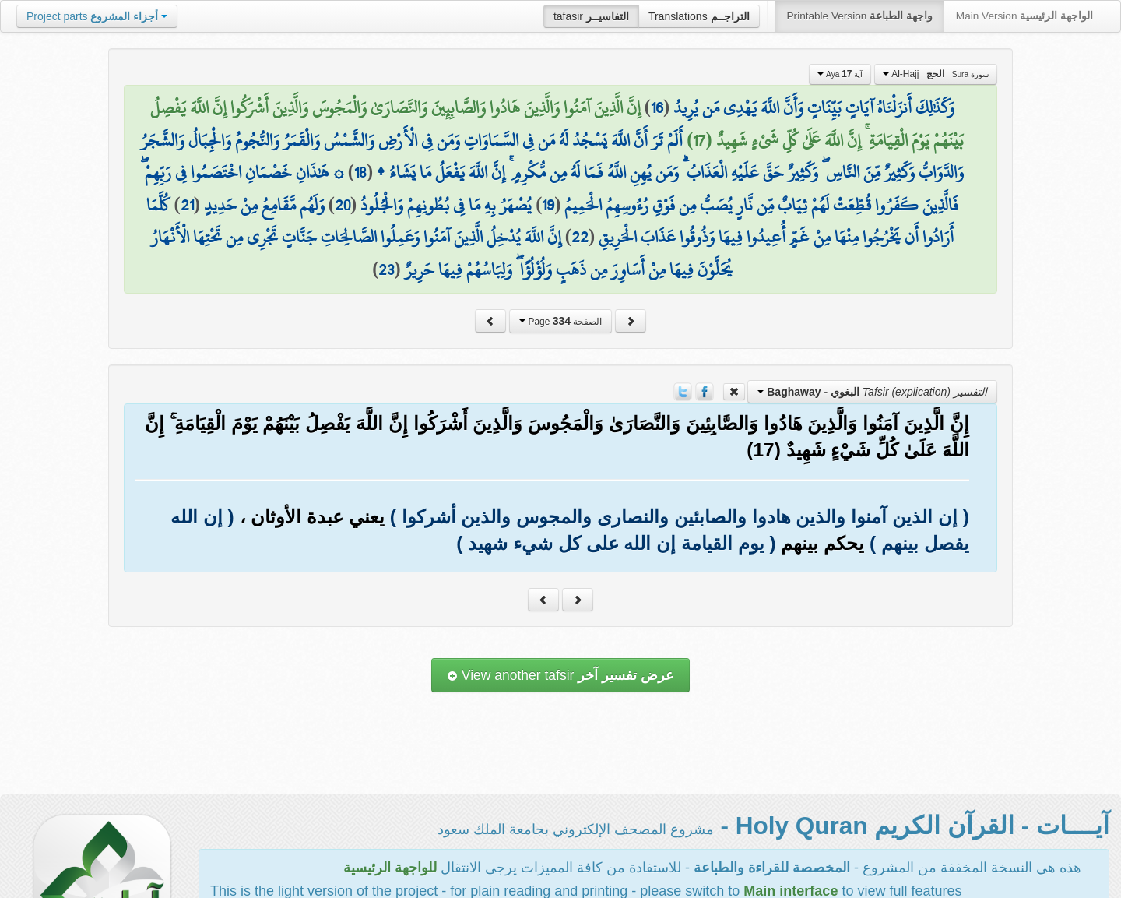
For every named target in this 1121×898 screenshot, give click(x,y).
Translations (699, 16)
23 (386, 269)
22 (580, 237)
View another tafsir (560, 675)
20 (342, 205)
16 (657, 107)
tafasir (591, 16)
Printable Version (860, 16)
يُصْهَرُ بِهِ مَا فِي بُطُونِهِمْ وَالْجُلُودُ (446, 205)
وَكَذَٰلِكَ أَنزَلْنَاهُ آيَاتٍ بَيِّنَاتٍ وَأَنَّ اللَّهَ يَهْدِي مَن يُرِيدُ (813, 107)
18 (360, 172)
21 (187, 205)
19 (548, 205)
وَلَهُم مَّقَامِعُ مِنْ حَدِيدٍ (264, 205)
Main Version (1024, 16)
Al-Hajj (936, 74)
